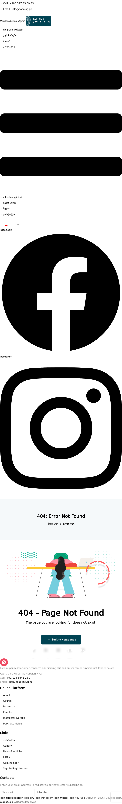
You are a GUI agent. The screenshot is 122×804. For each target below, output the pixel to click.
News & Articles (13, 751)
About (6, 695)
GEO (9, 225)
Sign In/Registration (15, 768)
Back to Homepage (61, 639)
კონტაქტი (9, 46)
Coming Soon (11, 762)
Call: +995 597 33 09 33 (18, 3)
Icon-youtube (77, 797)
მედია (6, 41)
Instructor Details (14, 718)
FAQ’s (6, 757)
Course (7, 700)
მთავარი (53, 523)
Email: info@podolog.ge (17, 9)
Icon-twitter (61, 797)
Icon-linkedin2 (26, 797)
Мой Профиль (8, 21)
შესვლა (20, 21)
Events (7, 712)
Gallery (7, 745)
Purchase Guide (12, 723)
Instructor (9, 706)
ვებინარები (10, 35)
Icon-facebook (9, 797)
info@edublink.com (20, 682)
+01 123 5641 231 (18, 677)
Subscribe (41, 792)
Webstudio (6, 802)
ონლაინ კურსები (13, 29)
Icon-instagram (44, 797)
